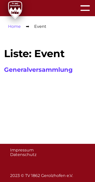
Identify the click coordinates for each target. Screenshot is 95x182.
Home (14, 26)
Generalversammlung (38, 69)
